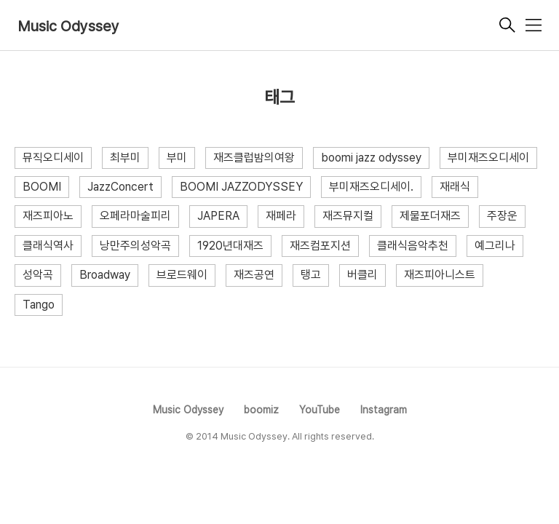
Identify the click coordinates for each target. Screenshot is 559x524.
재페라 (281, 216)
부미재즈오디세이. (371, 187)
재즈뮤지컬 (347, 216)
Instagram (383, 410)
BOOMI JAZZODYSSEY (241, 187)
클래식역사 (48, 246)
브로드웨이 (181, 275)
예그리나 (495, 246)
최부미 (125, 157)
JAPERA (218, 216)
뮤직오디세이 (53, 157)
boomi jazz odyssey (371, 157)
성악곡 (38, 275)
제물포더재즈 (430, 216)
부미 (177, 157)
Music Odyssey (68, 26)
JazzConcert (120, 187)
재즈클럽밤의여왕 (254, 157)
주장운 (502, 216)
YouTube (319, 410)
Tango (39, 304)
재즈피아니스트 (439, 275)
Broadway (104, 275)
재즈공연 (254, 275)
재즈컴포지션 (320, 246)
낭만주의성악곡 (135, 246)
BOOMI (42, 187)
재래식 (455, 187)
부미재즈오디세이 (488, 157)
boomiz (261, 410)
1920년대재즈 (230, 246)
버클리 (362, 275)
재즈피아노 (48, 216)
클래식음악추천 (412, 246)
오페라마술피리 (135, 216)
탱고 (311, 275)
